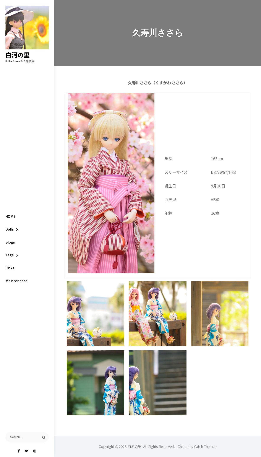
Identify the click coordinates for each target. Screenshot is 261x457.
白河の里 (17, 54)
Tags (9, 255)
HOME (10, 216)
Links (9, 268)
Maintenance (16, 281)
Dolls (9, 229)
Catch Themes (205, 446)
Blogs (10, 242)
